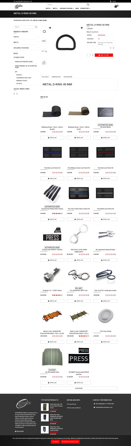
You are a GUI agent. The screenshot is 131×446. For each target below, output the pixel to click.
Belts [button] (55, 8)
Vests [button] (48, 8)
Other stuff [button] (85, 8)
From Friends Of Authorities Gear (26, 69)
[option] (44, 33)
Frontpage (17, 23)
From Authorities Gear (23, 64)
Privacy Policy (72, 406)
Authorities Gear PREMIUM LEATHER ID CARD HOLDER (56, 431)
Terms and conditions (74, 410)
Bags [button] (77, 8)
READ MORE (19, 433)
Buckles (19, 77)
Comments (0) (68, 79)
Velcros (19, 86)
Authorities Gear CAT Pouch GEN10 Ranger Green (56, 408)
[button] (26, 39)
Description (45, 79)
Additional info (56, 79)
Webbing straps (21, 83)
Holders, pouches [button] (67, 8)
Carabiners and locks (23, 80)
